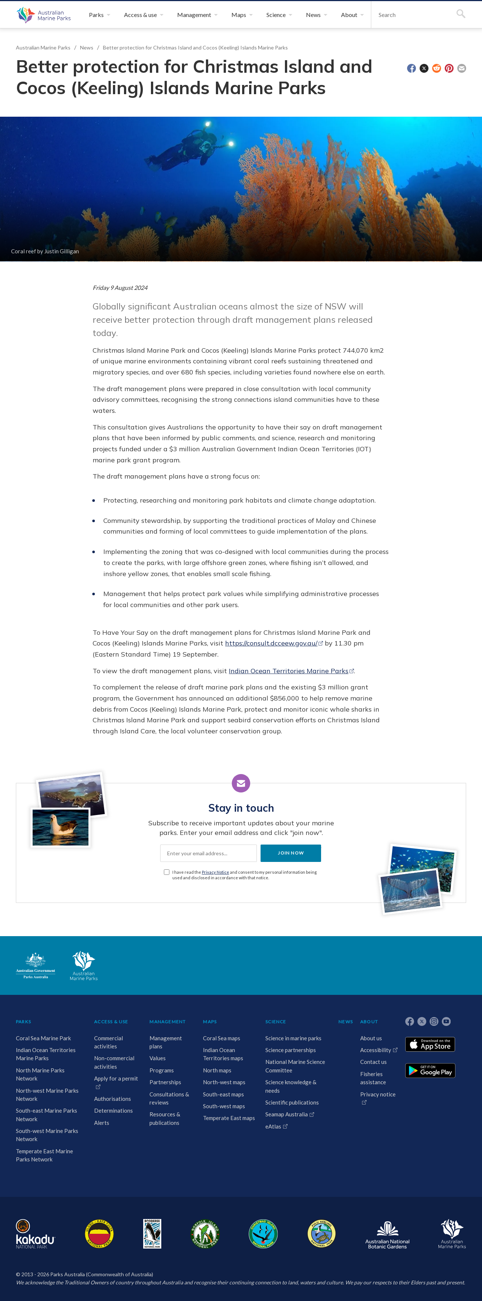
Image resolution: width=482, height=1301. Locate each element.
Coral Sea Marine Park (43, 1038)
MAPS (210, 1021)
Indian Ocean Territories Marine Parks (288, 671)
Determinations (113, 1110)
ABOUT (369, 1021)
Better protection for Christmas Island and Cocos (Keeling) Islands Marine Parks (195, 47)
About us (371, 1038)
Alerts (101, 1122)
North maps (217, 1070)
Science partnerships (290, 1050)
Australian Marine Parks (42, 15)
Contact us (373, 1061)
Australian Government (35, 965)
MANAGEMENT (167, 1021)
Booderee (152, 1234)
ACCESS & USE (111, 1021)
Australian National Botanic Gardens (387, 1234)
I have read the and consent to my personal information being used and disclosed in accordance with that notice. (244, 875)
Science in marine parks (293, 1038)
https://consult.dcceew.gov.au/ (271, 643)
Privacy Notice (215, 872)
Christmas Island (263, 1234)
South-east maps (223, 1094)
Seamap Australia (286, 1114)
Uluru (99, 1234)
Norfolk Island (205, 1234)
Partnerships (165, 1082)
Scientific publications (292, 1102)
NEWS (345, 1021)
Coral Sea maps (221, 1038)
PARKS (23, 1021)
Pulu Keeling (321, 1234)
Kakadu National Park (35, 1234)
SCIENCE (275, 1021)
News (86, 47)
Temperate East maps (229, 1118)
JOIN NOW (291, 853)
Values (157, 1058)
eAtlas (273, 1126)
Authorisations (112, 1098)
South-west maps (224, 1106)
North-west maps (224, 1082)
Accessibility (375, 1050)
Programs (161, 1070)
